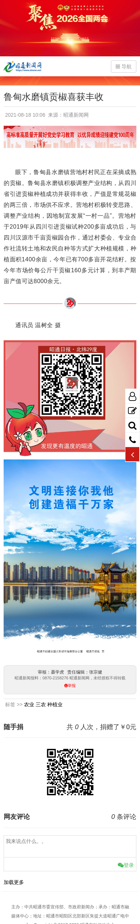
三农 (41, 704)
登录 (126, 865)
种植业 (55, 704)
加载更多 (14, 882)
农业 (29, 704)
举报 (72, 686)
